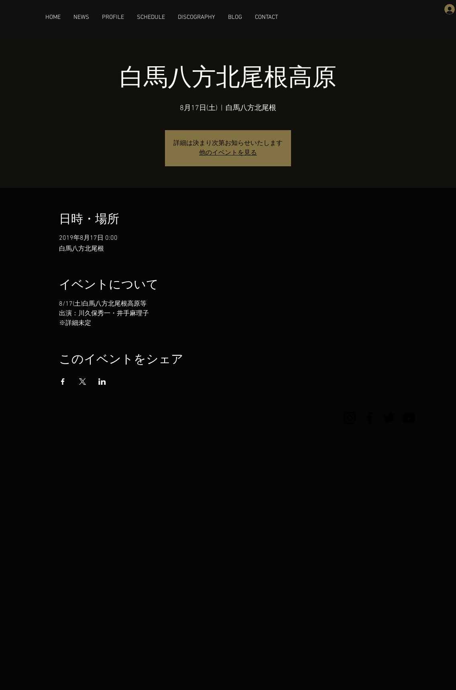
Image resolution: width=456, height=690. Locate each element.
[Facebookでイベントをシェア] (63, 381)
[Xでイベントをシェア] (82, 381)
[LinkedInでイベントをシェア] (102, 381)
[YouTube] (409, 418)
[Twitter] (389, 418)
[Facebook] (369, 418)
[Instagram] (350, 418)
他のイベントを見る (228, 153)
